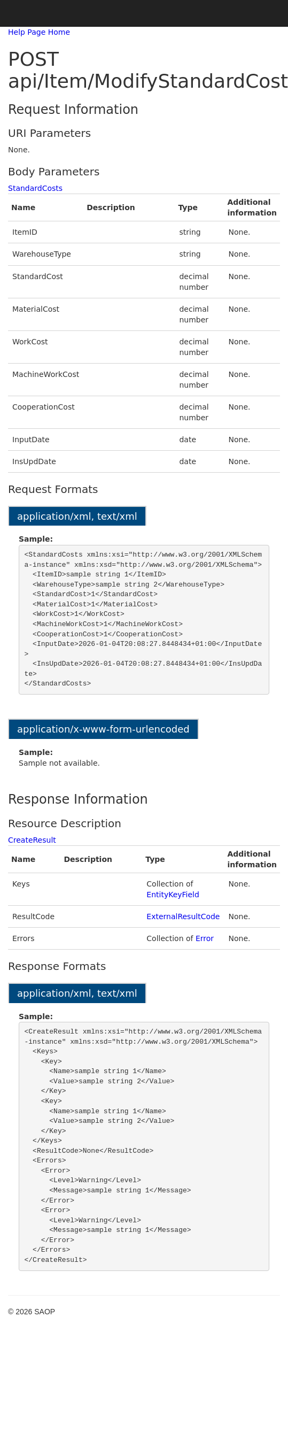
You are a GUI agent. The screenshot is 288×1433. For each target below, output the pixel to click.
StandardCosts (35, 188)
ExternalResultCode (183, 916)
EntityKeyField (172, 894)
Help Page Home (39, 32)
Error (205, 938)
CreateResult (32, 840)
